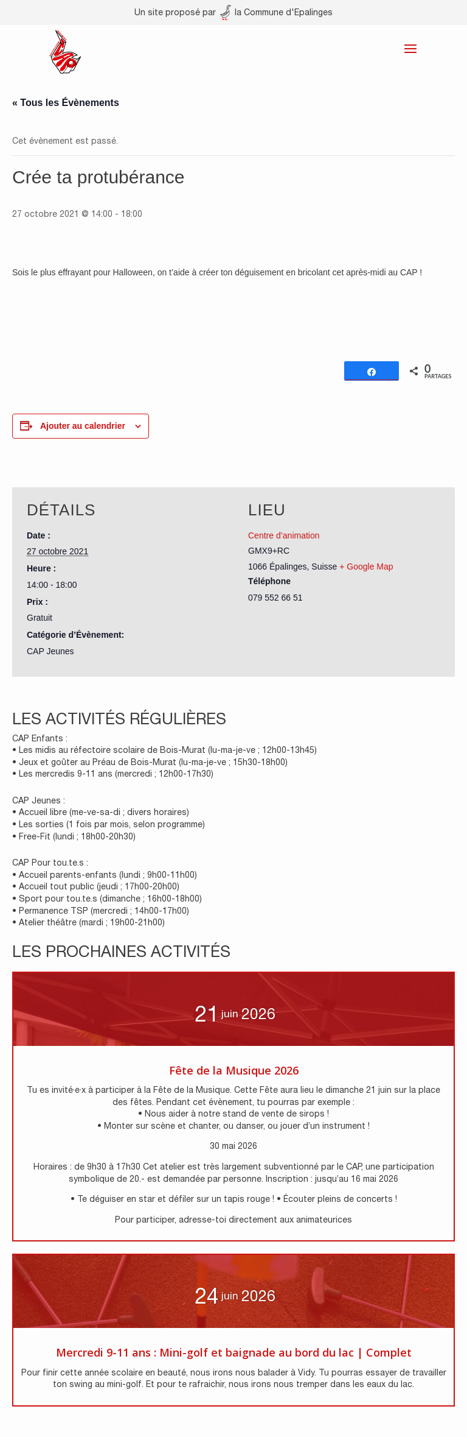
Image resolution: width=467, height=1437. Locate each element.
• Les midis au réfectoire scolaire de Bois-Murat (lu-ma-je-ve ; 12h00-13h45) (164, 750)
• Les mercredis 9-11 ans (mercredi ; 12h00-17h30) (112, 774)
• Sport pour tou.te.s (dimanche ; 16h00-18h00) (107, 898)
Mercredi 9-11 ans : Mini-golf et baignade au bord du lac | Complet (234, 1352)
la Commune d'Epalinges (276, 12)
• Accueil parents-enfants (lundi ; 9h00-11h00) (104, 875)
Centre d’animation (284, 535)
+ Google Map (366, 566)
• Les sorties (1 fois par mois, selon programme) (108, 824)
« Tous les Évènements (65, 102)
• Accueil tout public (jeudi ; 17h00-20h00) (95, 886)
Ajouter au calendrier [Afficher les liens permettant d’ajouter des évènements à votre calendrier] (82, 426)
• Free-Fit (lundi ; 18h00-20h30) (74, 836)
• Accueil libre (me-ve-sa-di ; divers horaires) (100, 812)
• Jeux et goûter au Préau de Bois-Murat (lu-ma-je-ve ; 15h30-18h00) (150, 762)
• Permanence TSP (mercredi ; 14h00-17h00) (100, 911)
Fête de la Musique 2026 (234, 1070)
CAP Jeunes (50, 651)
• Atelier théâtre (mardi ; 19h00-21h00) (88, 922)
